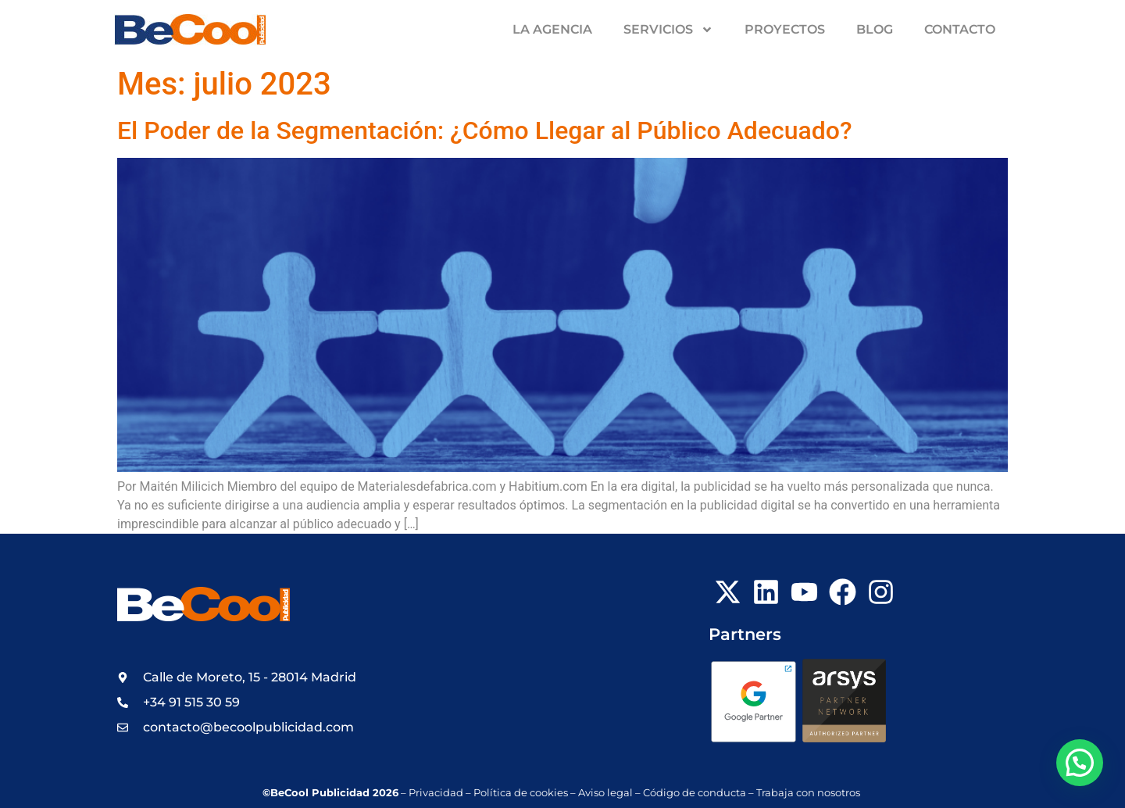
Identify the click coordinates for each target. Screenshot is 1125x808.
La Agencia (552, 29)
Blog (874, 29)
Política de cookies (520, 793)
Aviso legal (605, 793)
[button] (1079, 762)
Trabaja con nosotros (809, 793)
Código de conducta (694, 793)
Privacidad (436, 793)
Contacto (959, 29)
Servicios (668, 30)
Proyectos (785, 29)
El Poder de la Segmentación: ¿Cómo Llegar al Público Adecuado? (484, 130)
